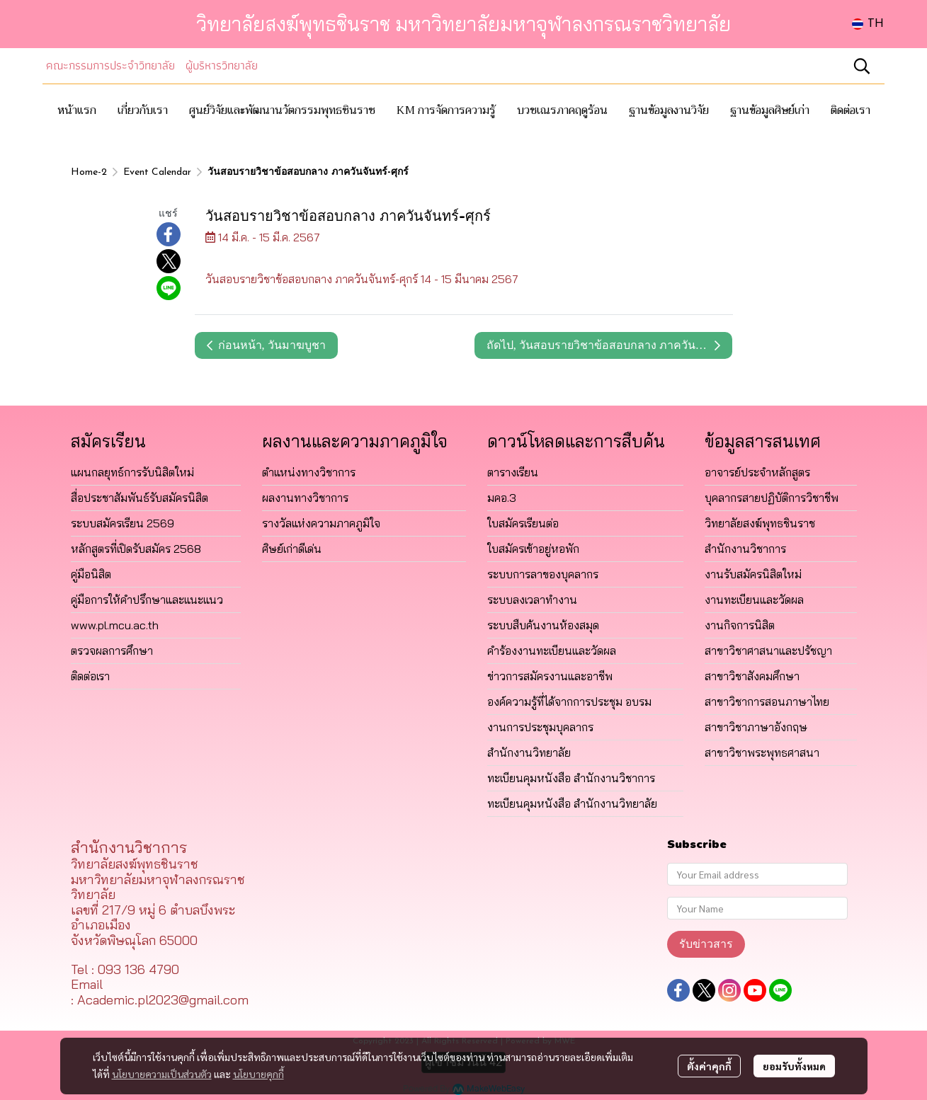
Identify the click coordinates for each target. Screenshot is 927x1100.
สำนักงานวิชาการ (745, 549)
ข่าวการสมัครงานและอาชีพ (550, 676)
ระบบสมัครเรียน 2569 (122, 523)
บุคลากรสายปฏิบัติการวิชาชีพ (771, 498)
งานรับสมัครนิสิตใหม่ (753, 574)
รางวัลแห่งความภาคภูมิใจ (321, 523)
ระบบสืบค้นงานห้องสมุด (543, 625)
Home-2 (89, 172)
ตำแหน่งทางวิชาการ (309, 472)
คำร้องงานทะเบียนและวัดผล (551, 650)
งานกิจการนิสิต (740, 625)
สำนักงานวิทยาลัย (529, 752)
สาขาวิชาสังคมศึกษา (752, 676)
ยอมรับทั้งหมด (794, 1066)
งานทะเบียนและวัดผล (754, 599)
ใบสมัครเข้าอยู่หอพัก (533, 549)
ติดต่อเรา (90, 676)
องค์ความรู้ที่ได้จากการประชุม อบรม (569, 701)
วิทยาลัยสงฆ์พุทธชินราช (760, 523)
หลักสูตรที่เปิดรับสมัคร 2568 (136, 549)
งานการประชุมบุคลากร (540, 727)
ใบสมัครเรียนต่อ (523, 523)
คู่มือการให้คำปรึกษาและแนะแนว (147, 599)
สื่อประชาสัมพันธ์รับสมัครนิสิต (139, 498)
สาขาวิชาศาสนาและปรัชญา (768, 650)
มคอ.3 (501, 498)
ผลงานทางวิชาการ (305, 498)
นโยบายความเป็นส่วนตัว (162, 1073)
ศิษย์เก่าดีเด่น (292, 549)
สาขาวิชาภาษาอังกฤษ (756, 727)
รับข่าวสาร (706, 944)
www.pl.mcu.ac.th (115, 625)
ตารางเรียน (512, 472)
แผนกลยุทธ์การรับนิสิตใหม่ (132, 472)
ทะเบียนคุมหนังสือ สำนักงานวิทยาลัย (572, 803)
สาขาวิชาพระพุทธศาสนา (762, 752)
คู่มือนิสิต (91, 574)
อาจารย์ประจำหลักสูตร (757, 472)
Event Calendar (157, 172)
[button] (868, 24)
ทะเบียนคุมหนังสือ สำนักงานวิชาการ (571, 778)
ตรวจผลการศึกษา (112, 650)
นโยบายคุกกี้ (258, 1073)
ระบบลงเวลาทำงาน (532, 599)
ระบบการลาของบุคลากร (542, 574)
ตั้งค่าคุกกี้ (709, 1066)
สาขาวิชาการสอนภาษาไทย (767, 701)
